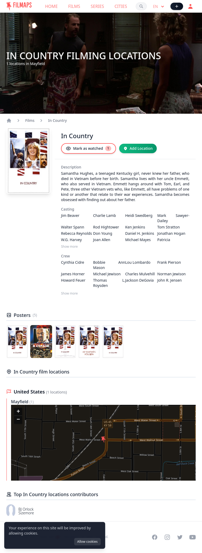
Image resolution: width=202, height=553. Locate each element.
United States (30, 391)
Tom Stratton (168, 227)
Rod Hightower (106, 227)
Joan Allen (101, 239)
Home (51, 6)
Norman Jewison (171, 273)
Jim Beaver (70, 215)
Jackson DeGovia (139, 280)
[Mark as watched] (88, 148)
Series (97, 6)
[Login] (190, 6)
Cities (120, 6)
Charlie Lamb (104, 215)
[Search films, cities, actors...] (141, 6)
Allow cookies (87, 541)
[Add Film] (176, 6)
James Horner (73, 273)
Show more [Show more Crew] (69, 293)
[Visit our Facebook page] (155, 537)
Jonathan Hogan (171, 233)
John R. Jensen (169, 280)
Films (74, 6)
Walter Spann (72, 227)
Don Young (102, 233)
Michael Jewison (107, 273)
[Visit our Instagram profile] (167, 537)
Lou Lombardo (137, 262)
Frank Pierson (169, 262)
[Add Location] (138, 148)
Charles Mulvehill (140, 273)
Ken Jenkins (135, 227)
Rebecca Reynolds (76, 233)
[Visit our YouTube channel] (192, 537)
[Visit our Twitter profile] (180, 537)
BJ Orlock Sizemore (26, 511)
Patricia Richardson (167, 242)
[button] (103, 439)
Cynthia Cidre (72, 262)
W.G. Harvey (71, 239)
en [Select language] (159, 6)
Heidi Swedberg (139, 215)
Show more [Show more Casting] (69, 247)
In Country (57, 120)
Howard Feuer (73, 280)
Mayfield (20, 402)
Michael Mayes (138, 239)
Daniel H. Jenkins (139, 233)
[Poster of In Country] (17, 341)
